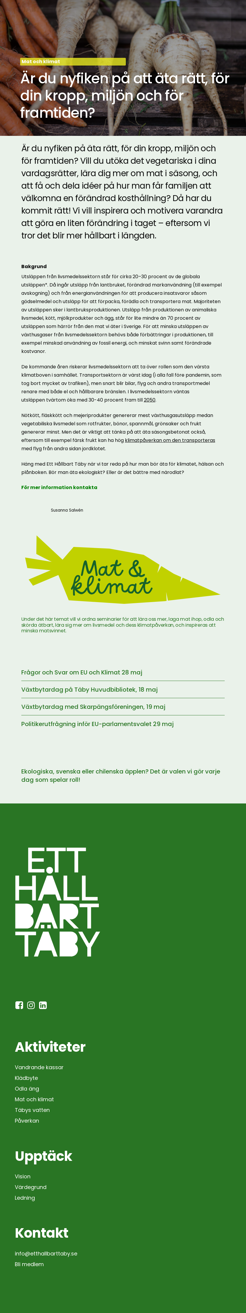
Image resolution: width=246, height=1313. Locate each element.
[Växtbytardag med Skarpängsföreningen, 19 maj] (123, 706)
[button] (215, 23)
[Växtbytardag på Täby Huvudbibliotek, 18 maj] (123, 689)
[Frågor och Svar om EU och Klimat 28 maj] (123, 672)
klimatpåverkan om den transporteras (170, 440)
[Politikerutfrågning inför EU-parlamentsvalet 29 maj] (123, 724)
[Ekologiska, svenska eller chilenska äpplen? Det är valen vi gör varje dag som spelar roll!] (123, 775)
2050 (149, 400)
